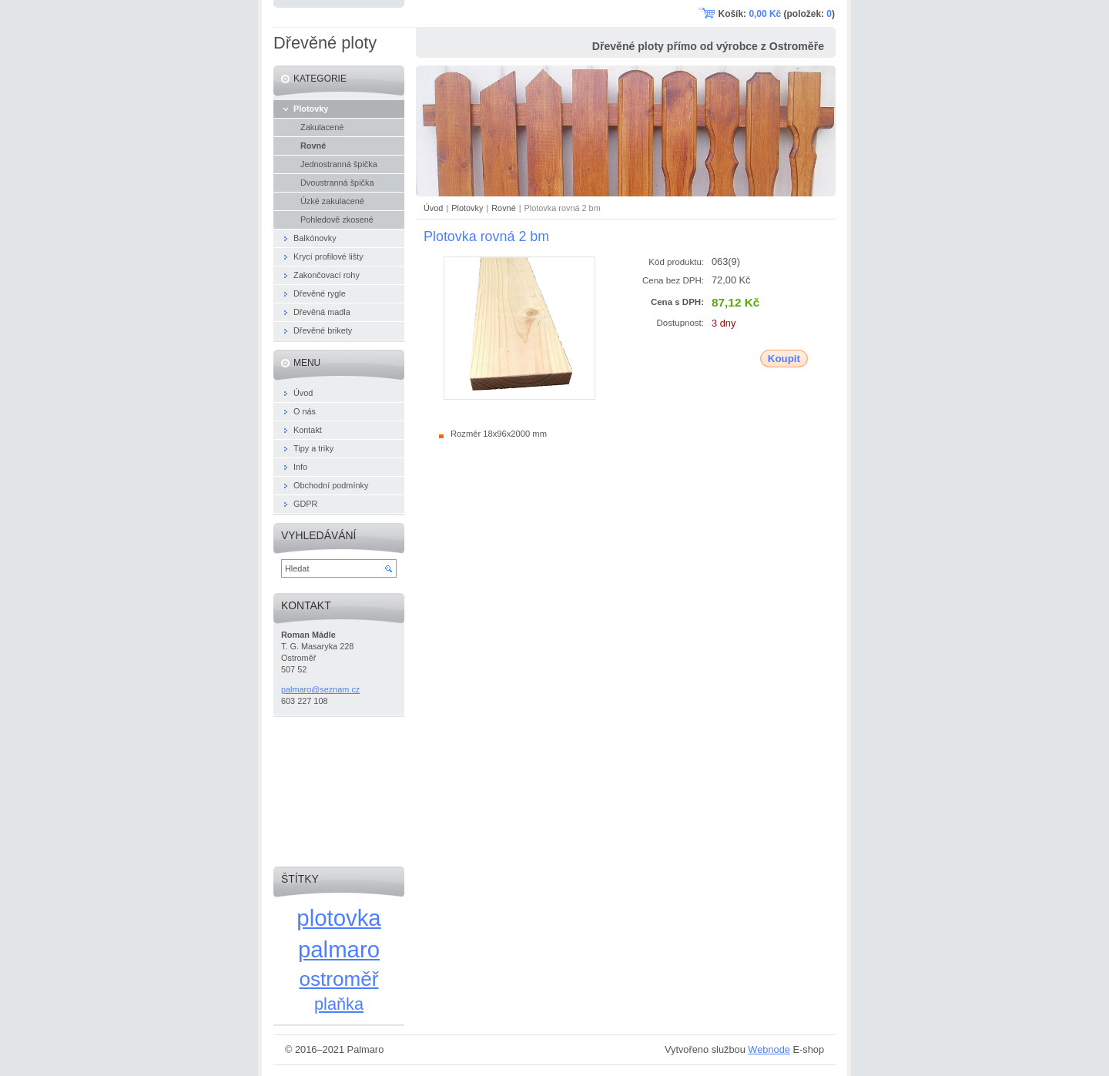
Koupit (784, 358)
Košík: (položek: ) (777, 13)
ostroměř (338, 979)
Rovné (503, 208)
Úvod (433, 208)
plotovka (338, 917)
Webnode (769, 1049)
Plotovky (467, 208)
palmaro (339, 949)
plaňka (339, 1004)
